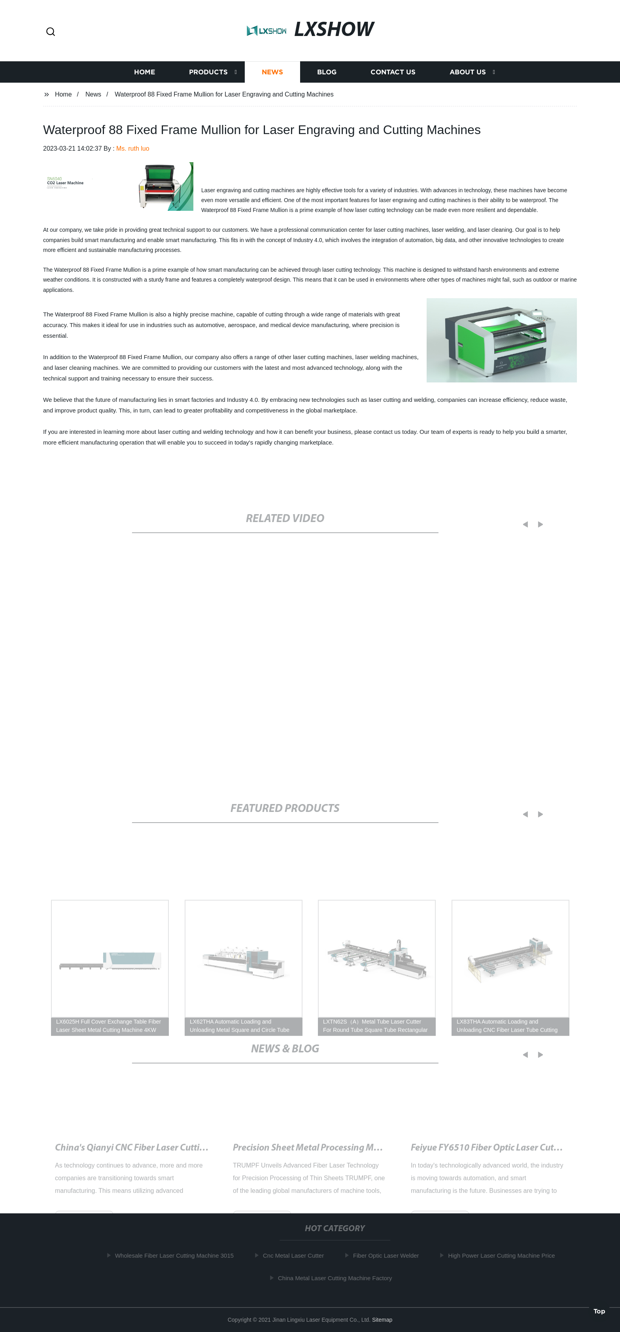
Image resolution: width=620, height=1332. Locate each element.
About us (468, 72)
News (272, 72)
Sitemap (382, 1320)
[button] (50, 32)
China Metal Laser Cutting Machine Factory (338, 1278)
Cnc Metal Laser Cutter (297, 1255)
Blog (326, 72)
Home (144, 72)
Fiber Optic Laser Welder (389, 1255)
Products (208, 72)
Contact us (393, 72)
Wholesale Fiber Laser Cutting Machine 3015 (178, 1255)
